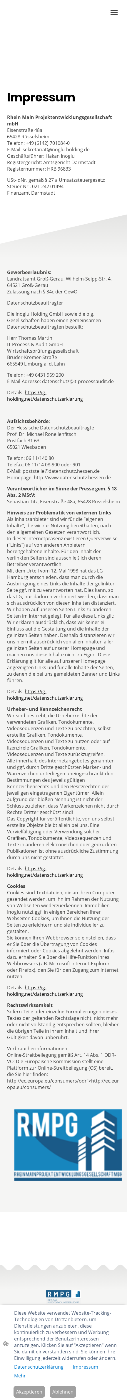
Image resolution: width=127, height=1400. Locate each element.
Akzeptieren (29, 1392)
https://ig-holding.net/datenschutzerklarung (45, 395)
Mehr (20, 1375)
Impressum (85, 1367)
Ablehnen (62, 1392)
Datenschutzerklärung (38, 1367)
